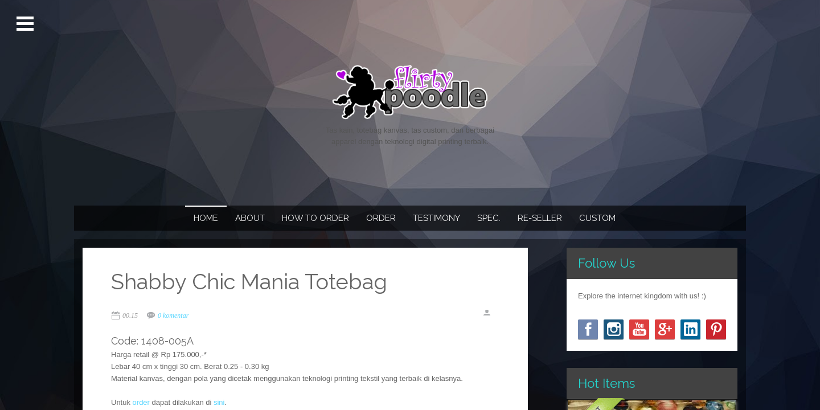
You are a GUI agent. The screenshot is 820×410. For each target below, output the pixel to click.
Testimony (436, 218)
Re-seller (540, 218)
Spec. (489, 218)
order (141, 402)
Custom (597, 218)
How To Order (315, 218)
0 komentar (173, 315)
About (250, 218)
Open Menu (26, 23)
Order (381, 218)
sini (219, 402)
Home (206, 218)
